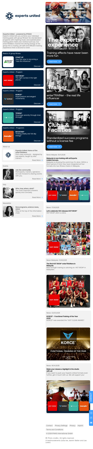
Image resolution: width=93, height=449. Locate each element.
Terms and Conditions (66, 431)
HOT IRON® (20, 76)
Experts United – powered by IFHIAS (17, 34)
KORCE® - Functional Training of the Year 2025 (62, 317)
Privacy (78, 426)
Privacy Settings (65, 426)
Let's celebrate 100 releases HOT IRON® (61, 211)
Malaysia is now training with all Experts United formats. (61, 159)
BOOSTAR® (20, 132)
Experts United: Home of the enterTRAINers (26, 151)
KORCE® (19, 95)
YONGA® (19, 113)
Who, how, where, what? (25, 188)
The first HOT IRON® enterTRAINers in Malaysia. (60, 265)
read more (36, 160)
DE (80, 6)
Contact (50, 426)
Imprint (50, 431)
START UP (19, 57)
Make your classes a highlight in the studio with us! (62, 370)
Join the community (23, 170)
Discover (37, 66)
